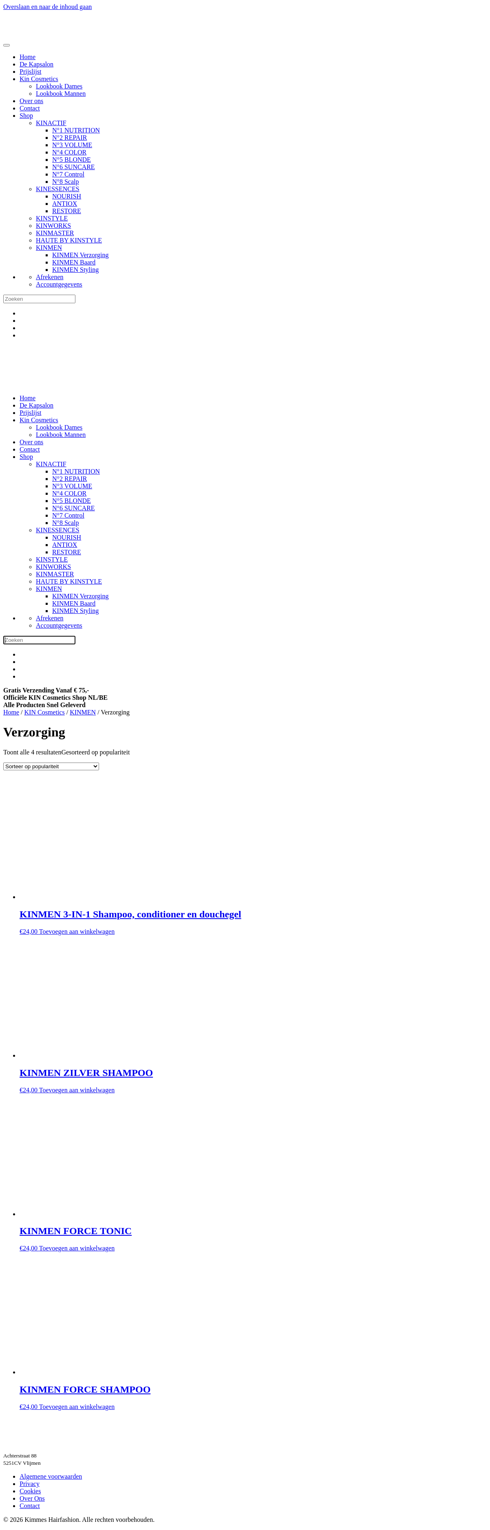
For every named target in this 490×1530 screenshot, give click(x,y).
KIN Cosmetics (44, 712)
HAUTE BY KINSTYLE (69, 240)
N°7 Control (68, 174)
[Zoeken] (39, 299)
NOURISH (66, 196)
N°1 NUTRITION (76, 130)
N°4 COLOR (69, 152)
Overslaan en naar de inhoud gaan (47, 6)
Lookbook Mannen (61, 93)
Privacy (30, 1483)
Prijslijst (30, 71)
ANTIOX (64, 203)
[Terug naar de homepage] (40, 35)
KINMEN (49, 247)
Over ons (31, 100)
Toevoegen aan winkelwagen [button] (77, 931)
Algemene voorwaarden (51, 1476)
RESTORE (66, 210)
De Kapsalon (36, 64)
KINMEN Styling (75, 269)
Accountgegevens (59, 284)
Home (27, 56)
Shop (26, 115)
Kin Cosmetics (39, 78)
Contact (30, 108)
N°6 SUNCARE (73, 166)
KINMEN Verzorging (80, 254)
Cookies (30, 1491)
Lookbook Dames (59, 86)
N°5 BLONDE (71, 159)
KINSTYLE (52, 218)
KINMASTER (55, 232)
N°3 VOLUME (72, 144)
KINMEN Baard (73, 262)
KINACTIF (51, 122)
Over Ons (32, 1498)
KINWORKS (53, 225)
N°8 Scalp (65, 181)
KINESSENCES (57, 188)
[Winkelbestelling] (51, 766)
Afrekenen (50, 276)
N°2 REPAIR (69, 137)
